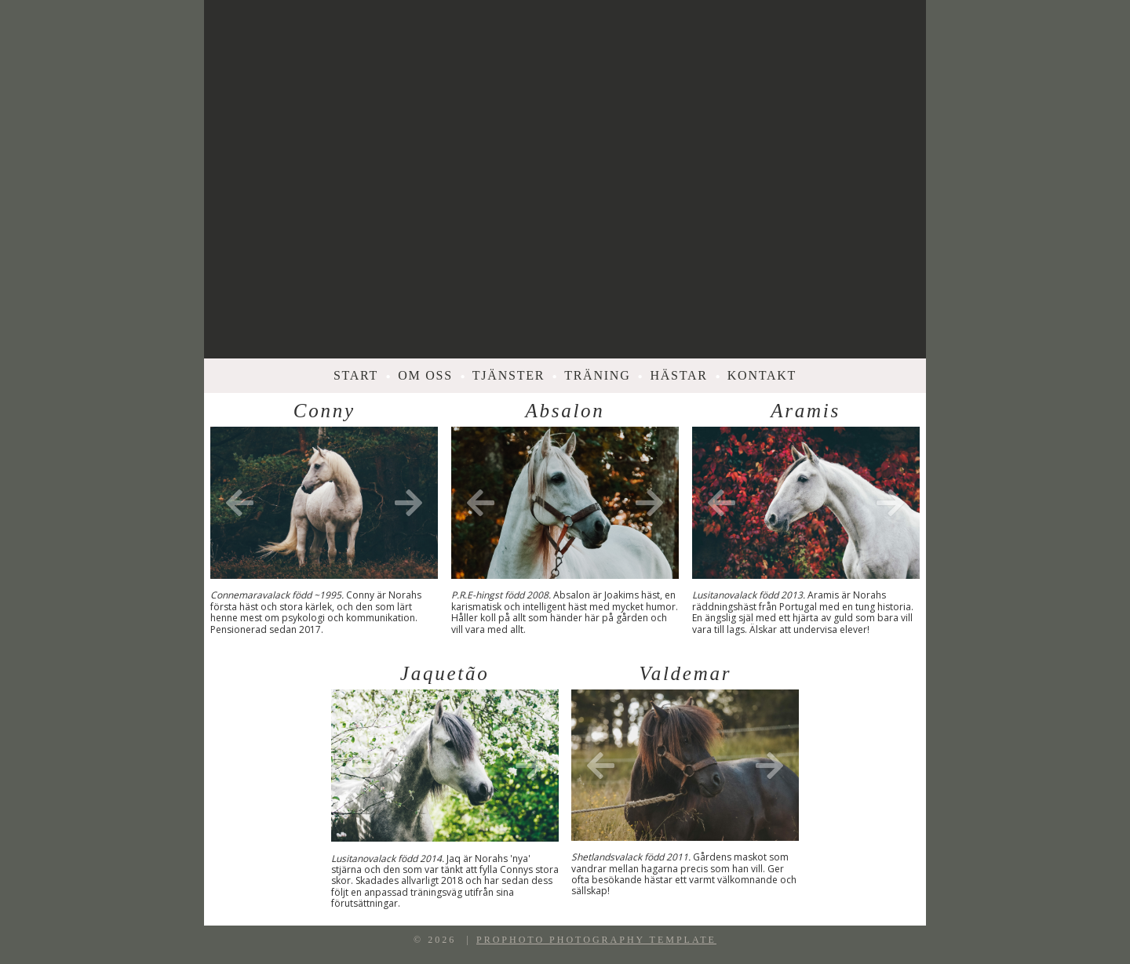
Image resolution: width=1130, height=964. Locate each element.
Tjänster (508, 375)
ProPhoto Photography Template (596, 939)
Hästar (678, 375)
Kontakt (761, 375)
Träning (597, 375)
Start (356, 375)
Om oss (425, 375)
